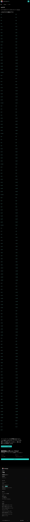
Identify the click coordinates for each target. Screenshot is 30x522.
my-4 (1, 203)
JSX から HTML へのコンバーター (7, 506)
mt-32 (16, 124)
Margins (5, 4)
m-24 (1, 32)
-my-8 (2, 402)
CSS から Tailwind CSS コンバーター (7, 508)
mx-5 (16, 173)
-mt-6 (16, 316)
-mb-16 (17, 267)
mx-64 (17, 191)
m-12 (16, 26)
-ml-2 (16, 338)
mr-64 (16, 99)
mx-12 (17, 179)
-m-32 (2, 246)
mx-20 (17, 182)
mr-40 (2, 96)
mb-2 (1, 47)
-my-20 (2, 408)
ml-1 (16, 136)
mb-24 (2, 63)
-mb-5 (2, 261)
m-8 (16, 23)
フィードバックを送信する (6, 446)
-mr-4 (16, 286)
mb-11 (17, 420)
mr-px (16, 102)
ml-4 (1, 142)
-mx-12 (2, 377)
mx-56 (2, 191)
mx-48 (17, 188)
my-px (16, 225)
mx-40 (2, 188)
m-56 (1, 38)
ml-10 (2, 148)
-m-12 (2, 240)
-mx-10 (17, 374)
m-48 (16, 35)
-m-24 (16, 243)
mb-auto (2, 72)
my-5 (16, 203)
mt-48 (16, 127)
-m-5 (1, 234)
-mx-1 (2, 365)
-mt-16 (17, 322)
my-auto (2, 225)
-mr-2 (16, 283)
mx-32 (17, 185)
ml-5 (16, 142)
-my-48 (2, 414)
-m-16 (16, 240)
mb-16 (2, 60)
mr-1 (16, 75)
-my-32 (2, 411)
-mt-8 (1, 319)
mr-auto (2, 102)
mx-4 (1, 173)
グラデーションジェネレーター (7, 511)
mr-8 (16, 84)
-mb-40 (17, 273)
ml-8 (16, 145)
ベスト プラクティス (5, 484)
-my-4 (16, 396)
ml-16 (2, 151)
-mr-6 (16, 289)
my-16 (2, 212)
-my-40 (17, 411)
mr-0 (1, 75)
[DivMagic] (6, 1)
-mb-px (17, 280)
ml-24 (2, 154)
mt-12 (16, 118)
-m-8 (1, 237)
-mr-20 (2, 298)
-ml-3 (1, 341)
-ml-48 (2, 359)
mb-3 (16, 47)
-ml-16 (17, 350)
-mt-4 (16, 313)
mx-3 (16, 170)
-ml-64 (2, 362)
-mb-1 (2, 255)
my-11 (2, 429)
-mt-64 (2, 335)
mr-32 (16, 93)
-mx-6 (16, 371)
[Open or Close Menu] (28, 1)
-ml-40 (17, 356)
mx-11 (17, 426)
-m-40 (16, 246)
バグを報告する (4, 497)
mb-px (17, 72)
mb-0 (1, 44)
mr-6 (1, 84)
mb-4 (1, 50)
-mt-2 (16, 310)
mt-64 (16, 130)
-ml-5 (1, 344)
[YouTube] (4, 472)
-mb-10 (17, 264)
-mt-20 (2, 325)
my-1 (16, 197)
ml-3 (16, 139)
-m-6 (16, 234)
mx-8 (16, 176)
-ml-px (17, 362)
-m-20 (2, 243)
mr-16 (2, 90)
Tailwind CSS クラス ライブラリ (7, 487)
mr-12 (16, 87)
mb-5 (16, 50)
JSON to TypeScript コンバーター (7, 512)
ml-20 (16, 151)
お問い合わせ (4, 496)
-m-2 (16, 228)
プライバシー (4, 477)
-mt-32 (2, 328)
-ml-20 (2, 353)
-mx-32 (2, 383)
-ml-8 (1, 347)
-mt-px (17, 335)
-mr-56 (17, 304)
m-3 (16, 17)
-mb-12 (2, 267)
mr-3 (16, 78)
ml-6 (1, 145)
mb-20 (17, 60)
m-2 (1, 17)
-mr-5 (1, 289)
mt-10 (2, 118)
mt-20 (16, 121)
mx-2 (1, 170)
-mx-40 (17, 383)
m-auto (2, 41)
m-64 (16, 38)
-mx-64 (2, 390)
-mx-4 (16, 368)
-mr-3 (1, 286)
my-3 (16, 200)
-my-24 (17, 408)
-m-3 (1, 231)
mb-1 (16, 44)
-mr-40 (17, 301)
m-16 (1, 29)
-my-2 (16, 393)
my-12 (17, 209)
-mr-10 (17, 292)
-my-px (17, 417)
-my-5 (2, 399)
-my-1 (2, 393)
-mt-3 (1, 313)
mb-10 (2, 57)
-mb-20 (2, 270)
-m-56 (16, 249)
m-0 (1, 14)
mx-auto (2, 194)
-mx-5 (2, 371)
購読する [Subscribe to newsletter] (15, 459)
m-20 (16, 29)
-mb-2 (16, 255)
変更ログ (3, 486)
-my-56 (17, 414)
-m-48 (2, 249)
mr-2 (1, 78)
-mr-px (17, 307)
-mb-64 (2, 280)
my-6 (1, 206)
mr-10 (2, 87)
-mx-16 (17, 377)
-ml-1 (1, 338)
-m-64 (2, 252)
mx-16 (2, 182)
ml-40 (2, 157)
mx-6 (1, 176)
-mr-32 (2, 301)
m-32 (16, 32)
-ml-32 (2, 356)
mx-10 (2, 179)
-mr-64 (2, 307)
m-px (16, 41)
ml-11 (2, 423)
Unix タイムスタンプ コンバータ (7, 514)
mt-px (16, 133)
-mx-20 (2, 380)
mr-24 (2, 93)
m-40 (1, 35)
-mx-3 (2, 368)
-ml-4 (16, 341)
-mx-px (17, 390)
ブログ (3, 483)
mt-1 (16, 105)
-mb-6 (16, 261)
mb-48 (17, 66)
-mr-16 (17, 295)
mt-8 (16, 115)
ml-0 (1, 136)
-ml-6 (16, 344)
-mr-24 (17, 298)
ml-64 (16, 160)
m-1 (16, 14)
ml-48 (16, 157)
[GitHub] (2, 472)
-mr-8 (1, 292)
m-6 (1, 23)
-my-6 (16, 399)
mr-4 (1, 81)
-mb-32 (2, 273)
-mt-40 (17, 328)
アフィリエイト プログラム (6, 499)
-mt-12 (2, 322)
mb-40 (2, 66)
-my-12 (2, 405)
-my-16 (17, 405)
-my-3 (2, 396)
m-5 (16, 20)
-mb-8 (2, 264)
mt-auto (2, 133)
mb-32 (17, 63)
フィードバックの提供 (5, 493)
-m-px (16, 252)
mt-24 (2, 124)
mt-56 (2, 130)
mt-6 (1, 115)
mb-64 (17, 69)
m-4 (1, 20)
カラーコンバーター (5, 509)
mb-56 (2, 69)
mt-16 (2, 121)
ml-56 (2, 160)
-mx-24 (17, 380)
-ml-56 (17, 359)
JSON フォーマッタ (5, 515)
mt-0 (1, 105)
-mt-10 (17, 319)
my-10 (2, 209)
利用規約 (3, 476)
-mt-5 (1, 316)
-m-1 (1, 228)
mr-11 (16, 423)
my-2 (1, 200)
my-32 (17, 215)
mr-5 (16, 81)
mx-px (17, 194)
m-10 (1, 26)
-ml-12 (2, 350)
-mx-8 (2, 374)
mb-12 (17, 57)
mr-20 (16, 90)
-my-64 (2, 417)
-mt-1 (1, 310)
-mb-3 (2, 258)
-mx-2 (16, 365)
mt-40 (2, 127)
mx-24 (2, 185)
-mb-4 (16, 258)
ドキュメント (4, 482)
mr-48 (16, 96)
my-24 (2, 215)
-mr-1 (1, 283)
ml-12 (16, 148)
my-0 (1, 197)
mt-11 (2, 420)
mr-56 (2, 99)
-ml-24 (17, 353)
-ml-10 (9, 4)
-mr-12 (2, 295)
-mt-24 (17, 325)
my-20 (17, 212)
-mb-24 (17, 270)
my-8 (16, 206)
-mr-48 (2, 304)
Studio (3, 503)
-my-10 (17, 402)
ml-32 (16, 154)
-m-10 (16, 237)
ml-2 (1, 139)
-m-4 (16, 231)
